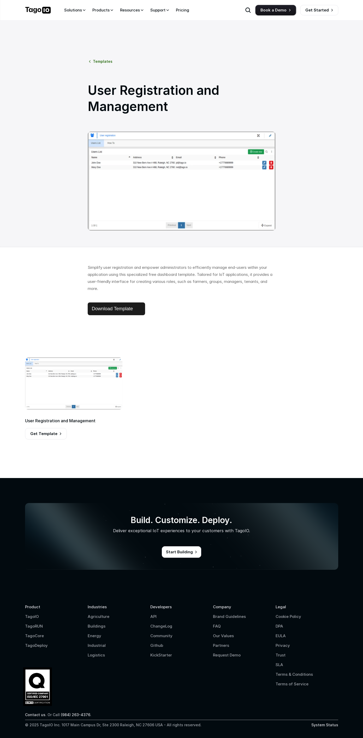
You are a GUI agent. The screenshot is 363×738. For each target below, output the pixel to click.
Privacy (283, 645)
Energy (94, 635)
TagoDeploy (36, 645)
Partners (221, 645)
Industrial (97, 645)
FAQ (217, 626)
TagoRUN (34, 626)
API (153, 616)
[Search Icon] (248, 10)
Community (161, 635)
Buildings (96, 626)
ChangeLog (161, 626)
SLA (279, 664)
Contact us (35, 714)
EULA (281, 635)
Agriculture (98, 616)
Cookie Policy (288, 616)
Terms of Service (292, 683)
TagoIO (32, 616)
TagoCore (34, 635)
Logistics (96, 655)
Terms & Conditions (294, 674)
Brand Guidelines (229, 616)
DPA (279, 626)
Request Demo (227, 655)
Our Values (223, 635)
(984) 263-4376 (75, 714)
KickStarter (161, 655)
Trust (280, 655)
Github (156, 645)
